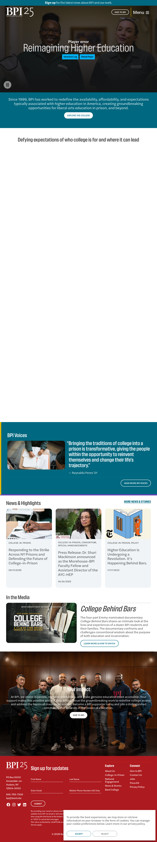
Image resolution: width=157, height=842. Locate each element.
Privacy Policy (137, 786)
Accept (79, 833)
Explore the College (78, 115)
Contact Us (136, 775)
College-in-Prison (114, 775)
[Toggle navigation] (141, 12)
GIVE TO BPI (78, 715)
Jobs (132, 779)
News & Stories (113, 785)
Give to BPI (136, 771)
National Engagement (112, 780)
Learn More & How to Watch (99, 643)
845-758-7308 (14, 794)
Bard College (112, 789)
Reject (105, 833)
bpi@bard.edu (13, 798)
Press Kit (134, 783)
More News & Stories (137, 502)
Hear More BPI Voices (135, 483)
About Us (110, 771)
